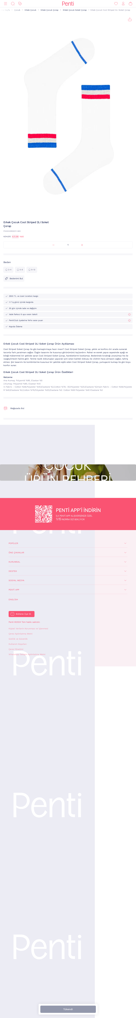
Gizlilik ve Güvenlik (18, 639)
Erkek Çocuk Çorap (49, 10)
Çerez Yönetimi (16, 649)
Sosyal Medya (16, 580)
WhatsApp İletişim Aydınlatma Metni (27, 654)
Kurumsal (14, 562)
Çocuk (17, 10)
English (13, 599)
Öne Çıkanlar (16, 552)
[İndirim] (20, 4)
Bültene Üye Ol (23, 614)
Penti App (14, 590)
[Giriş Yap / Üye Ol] (123, 4)
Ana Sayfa (5, 10)
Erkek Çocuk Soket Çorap (75, 10)
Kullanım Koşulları (18, 644)
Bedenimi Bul (14, 278)
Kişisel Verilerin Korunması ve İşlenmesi (28, 628)
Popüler (13, 543)
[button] (65, 213)
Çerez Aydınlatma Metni (20, 634)
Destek (13, 571)
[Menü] (5, 4)
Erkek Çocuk (30, 10)
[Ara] (13, 4)
